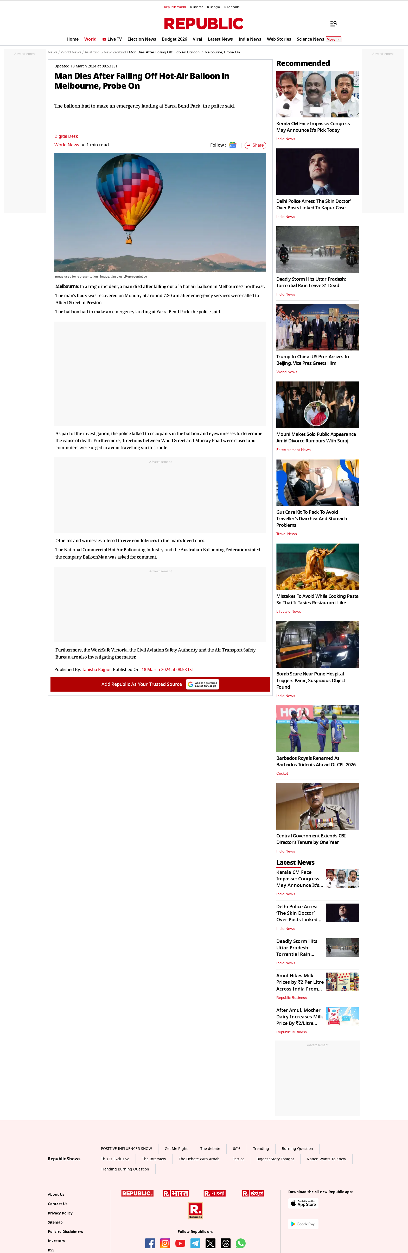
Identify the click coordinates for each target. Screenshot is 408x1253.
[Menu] (331, 23)
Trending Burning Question (125, 1169)
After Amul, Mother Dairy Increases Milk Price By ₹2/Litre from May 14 (299, 1020)
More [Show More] (334, 39)
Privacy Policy (60, 1213)
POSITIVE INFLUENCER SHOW (126, 1148)
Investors (56, 1241)
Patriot (238, 1159)
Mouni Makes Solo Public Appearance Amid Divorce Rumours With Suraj (316, 437)
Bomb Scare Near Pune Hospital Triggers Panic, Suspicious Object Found (310, 680)
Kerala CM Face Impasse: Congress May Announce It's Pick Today (313, 127)
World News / (72, 52)
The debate (210, 1148)
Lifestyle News (288, 611)
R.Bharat (196, 7)
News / (54, 52)
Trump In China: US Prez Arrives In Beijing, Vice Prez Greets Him (312, 360)
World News (66, 145)
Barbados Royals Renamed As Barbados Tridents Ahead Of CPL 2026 (315, 761)
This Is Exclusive (115, 1159)
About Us (56, 1194)
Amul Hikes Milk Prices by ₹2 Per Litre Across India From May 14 (300, 985)
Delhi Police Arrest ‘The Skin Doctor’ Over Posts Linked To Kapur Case (313, 204)
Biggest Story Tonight (275, 1159)
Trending (261, 1148)
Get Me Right (176, 1148)
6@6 (236, 1148)
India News (285, 139)
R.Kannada (232, 7)
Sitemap (55, 1222)
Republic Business (291, 998)
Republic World (175, 7)
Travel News (286, 534)
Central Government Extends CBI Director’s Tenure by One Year (311, 839)
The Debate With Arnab (199, 1159)
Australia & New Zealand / (106, 52)
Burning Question (297, 1148)
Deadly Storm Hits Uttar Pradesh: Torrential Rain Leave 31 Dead (311, 282)
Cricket (282, 773)
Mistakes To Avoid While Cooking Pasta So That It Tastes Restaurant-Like (317, 599)
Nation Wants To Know (326, 1159)
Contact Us (57, 1204)
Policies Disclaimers (65, 1232)
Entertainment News (293, 450)
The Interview (154, 1159)
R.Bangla (213, 7)
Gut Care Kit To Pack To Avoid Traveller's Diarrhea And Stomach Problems (311, 519)
